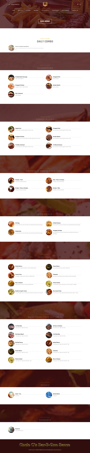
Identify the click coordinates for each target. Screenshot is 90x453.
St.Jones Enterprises (57, 449)
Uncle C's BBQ (35, 449)
